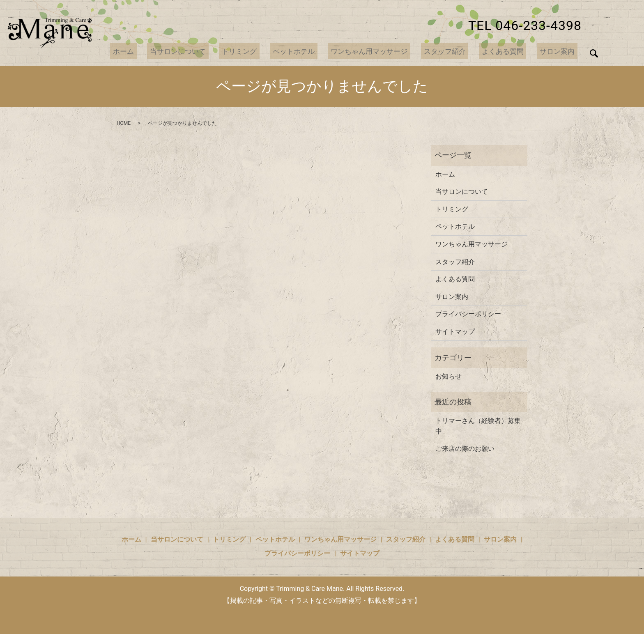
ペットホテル (306, 51)
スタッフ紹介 (452, 51)
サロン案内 (558, 51)
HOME (124, 123)
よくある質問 (507, 51)
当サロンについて (196, 51)
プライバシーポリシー (468, 314)
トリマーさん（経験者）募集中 (478, 426)
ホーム (145, 51)
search (594, 53)
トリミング (255, 51)
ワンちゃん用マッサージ (379, 51)
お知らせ (448, 376)
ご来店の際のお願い (464, 449)
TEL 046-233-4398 (525, 25)
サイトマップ (455, 331)
